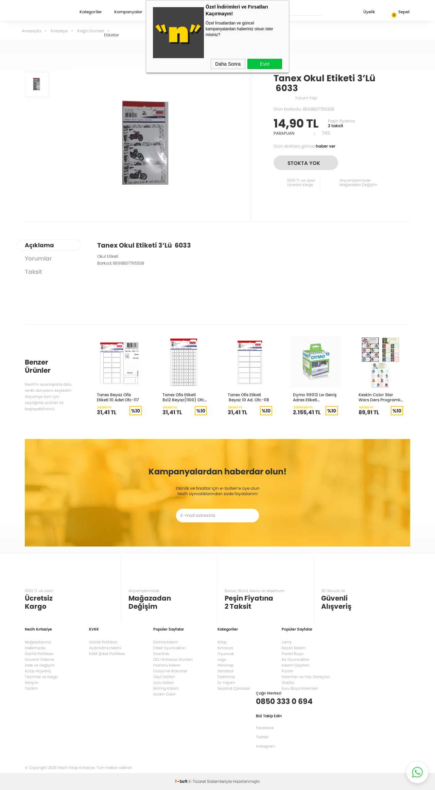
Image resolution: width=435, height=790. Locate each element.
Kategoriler (91, 12)
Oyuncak (226, 653)
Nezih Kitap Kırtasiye (44, 12)
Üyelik (363, 12)
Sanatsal (225, 671)
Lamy (287, 642)
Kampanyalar (128, 12)
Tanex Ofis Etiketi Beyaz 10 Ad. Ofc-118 (248, 397)
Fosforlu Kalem (166, 665)
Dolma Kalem (165, 642)
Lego (222, 659)
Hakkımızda (35, 648)
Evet (264, 64)
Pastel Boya (292, 653)
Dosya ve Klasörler (170, 671)
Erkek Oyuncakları (169, 648)
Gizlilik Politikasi (103, 642)
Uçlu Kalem (163, 682)
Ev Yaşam (226, 682)
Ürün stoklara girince (304, 146)
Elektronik (226, 676)
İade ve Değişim (40, 665)
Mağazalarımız (38, 642)
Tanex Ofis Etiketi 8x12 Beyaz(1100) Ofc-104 (184, 397)
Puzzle (287, 671)
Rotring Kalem (166, 688)
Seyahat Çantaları (234, 688)
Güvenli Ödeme (39, 659)
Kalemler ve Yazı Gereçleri (306, 676)
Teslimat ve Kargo (41, 676)
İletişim (31, 682)
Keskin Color (164, 694)
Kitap (222, 642)
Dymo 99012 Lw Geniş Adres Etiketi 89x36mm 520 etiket (314, 397)
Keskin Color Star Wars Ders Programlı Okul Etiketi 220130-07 (381, 397)
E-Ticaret (197, 781)
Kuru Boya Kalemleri (300, 688)
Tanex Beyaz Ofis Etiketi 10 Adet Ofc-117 (118, 397)
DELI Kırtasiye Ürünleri (173, 659)
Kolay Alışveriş (38, 671)
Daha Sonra (228, 64)
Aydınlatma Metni (105, 648)
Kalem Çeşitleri (296, 665)
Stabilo (288, 682)
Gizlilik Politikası (39, 653)
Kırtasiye (225, 648)
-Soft (182, 781)
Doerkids (161, 653)
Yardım (31, 688)
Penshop (225, 665)
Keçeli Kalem (294, 648)
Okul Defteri (164, 676)
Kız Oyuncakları (296, 659)
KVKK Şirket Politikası (107, 653)
